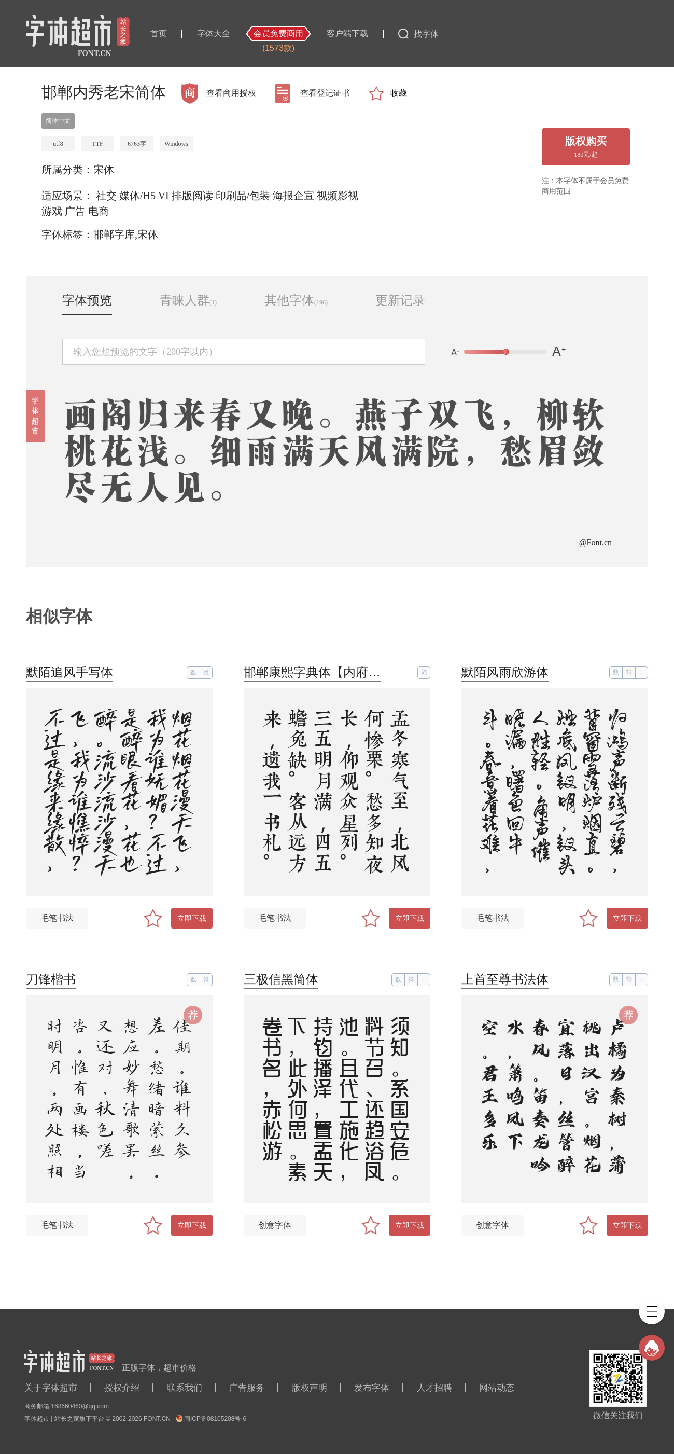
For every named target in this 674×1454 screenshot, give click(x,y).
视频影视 (337, 195)
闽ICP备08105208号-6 (215, 1418)
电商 (98, 211)
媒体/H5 (137, 195)
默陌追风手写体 (69, 672)
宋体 (103, 169)
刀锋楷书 (51, 979)
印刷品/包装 (243, 195)
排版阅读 (192, 195)
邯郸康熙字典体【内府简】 (318, 672)
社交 (106, 195)
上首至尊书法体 (505, 979)
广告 (75, 211)
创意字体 (274, 1225)
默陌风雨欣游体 (505, 672)
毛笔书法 (57, 917)
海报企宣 (293, 195)
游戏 (51, 211)
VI (163, 195)
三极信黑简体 (281, 979)
